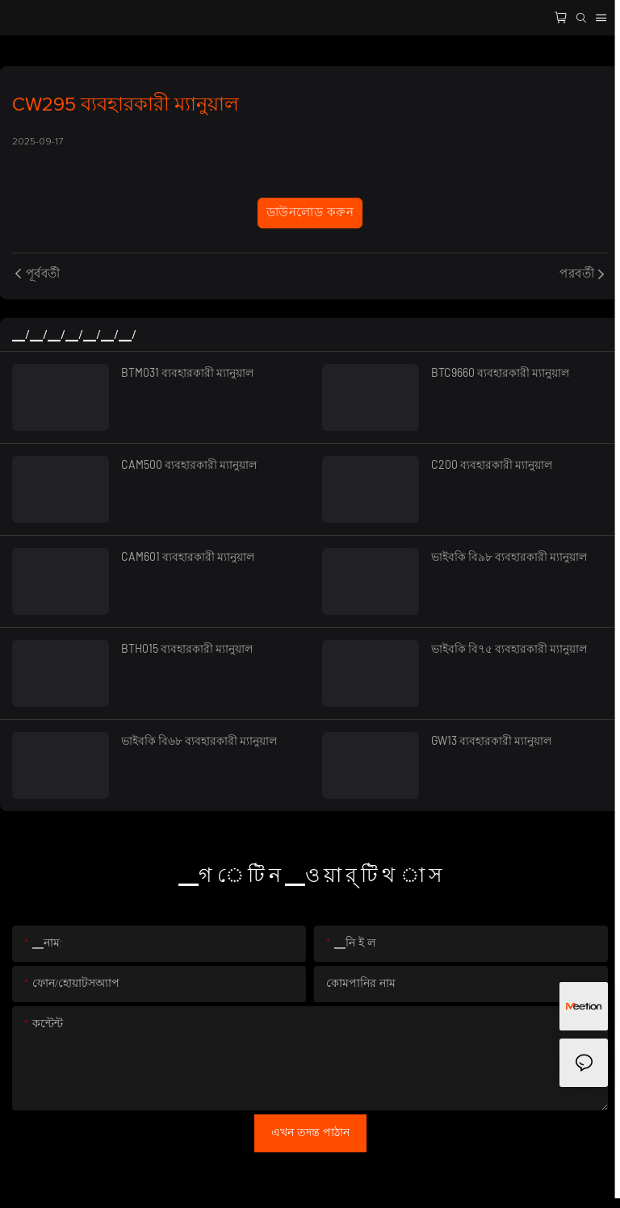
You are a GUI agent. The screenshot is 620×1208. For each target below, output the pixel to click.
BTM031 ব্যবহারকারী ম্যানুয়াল (187, 372)
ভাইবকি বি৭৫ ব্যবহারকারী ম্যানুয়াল (509, 648)
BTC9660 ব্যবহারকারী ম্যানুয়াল (500, 372)
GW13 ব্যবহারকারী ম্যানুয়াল (491, 740)
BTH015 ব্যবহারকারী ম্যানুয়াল (187, 648)
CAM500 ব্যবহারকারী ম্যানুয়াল (189, 464)
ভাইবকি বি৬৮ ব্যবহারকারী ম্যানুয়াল (199, 740)
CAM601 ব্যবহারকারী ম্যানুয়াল (187, 556)
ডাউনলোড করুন (310, 213)
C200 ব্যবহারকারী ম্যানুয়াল (491, 464)
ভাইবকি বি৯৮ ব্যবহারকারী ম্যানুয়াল (509, 556)
